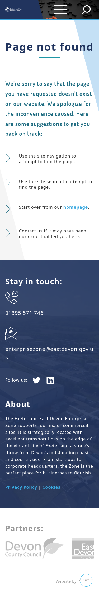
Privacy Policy (21, 487)
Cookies (51, 487)
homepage (75, 207)
